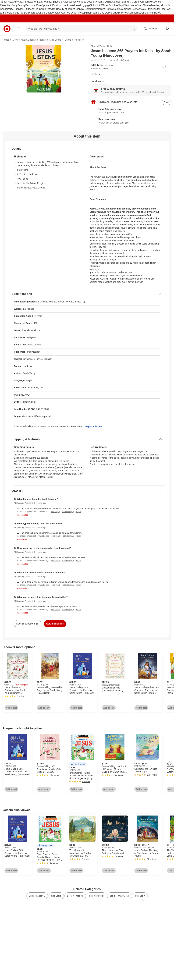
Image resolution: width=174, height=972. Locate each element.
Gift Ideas (29, 9)
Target (6, 40)
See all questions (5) (27, 623)
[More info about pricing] (164, 66)
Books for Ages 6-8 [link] (37, 896)
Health (66, 5)
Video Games (143, 5)
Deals (116, 9)
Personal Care (33, 5)
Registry (119, 12)
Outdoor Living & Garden (126, 1)
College (15, 12)
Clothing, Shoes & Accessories (59, 1)
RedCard (128, 12)
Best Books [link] (140, 896)
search (134, 29)
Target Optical (105, 9)
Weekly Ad (58, 12)
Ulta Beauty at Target (63, 9)
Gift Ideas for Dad (32, 1)
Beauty (21, 5)
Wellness (75, 5)
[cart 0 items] (167, 28)
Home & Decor (85, 1)
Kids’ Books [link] (56, 896)
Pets (48, 9)
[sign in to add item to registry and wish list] (166, 102)
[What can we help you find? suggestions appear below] (81, 28)
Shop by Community (86, 9)
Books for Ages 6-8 (74, 40)
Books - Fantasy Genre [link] (119, 896)
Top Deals (25, 12)
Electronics (129, 5)
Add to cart (98, 81)
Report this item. (94, 426)
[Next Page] (170, 682)
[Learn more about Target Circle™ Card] (131, 111)
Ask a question (55, 623)
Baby (14, 5)
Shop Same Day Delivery (100, 12)
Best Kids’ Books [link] (96, 896)
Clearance (125, 9)
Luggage (85, 5)
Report (78, 512)
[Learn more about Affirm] (131, 121)
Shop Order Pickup (75, 12)
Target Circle (141, 12)
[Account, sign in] (151, 28)
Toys (120, 5)
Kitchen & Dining (102, 1)
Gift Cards (40, 9)
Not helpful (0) (68, 512)
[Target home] (7, 29)
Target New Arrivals (11, 1)
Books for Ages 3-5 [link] (75, 896)
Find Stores (154, 12)
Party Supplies (15, 9)
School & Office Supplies (104, 5)
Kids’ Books (55, 40)
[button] (77, 764)
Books (42, 40)
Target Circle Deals (41, 12)
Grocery (144, 1)
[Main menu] (18, 28)
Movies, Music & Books (24, 40)
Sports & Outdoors (52, 5)
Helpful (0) (55, 512)
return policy (104, 464)
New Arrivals (138, 9)
